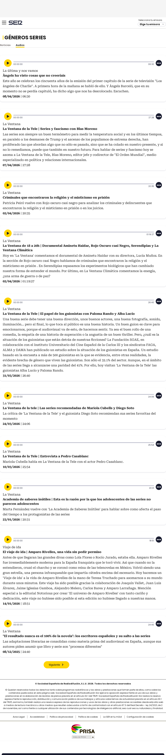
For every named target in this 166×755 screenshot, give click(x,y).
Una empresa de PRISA (83, 729)
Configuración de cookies (140, 717)
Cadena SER (15, 23)
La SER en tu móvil (112, 717)
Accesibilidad (37, 717)
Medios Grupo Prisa (83, 737)
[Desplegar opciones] (159, 63)
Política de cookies (88, 717)
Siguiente (54, 665)
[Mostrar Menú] (4, 22)
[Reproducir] (8, 63)
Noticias (5, 45)
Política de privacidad (61, 717)
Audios (20, 45)
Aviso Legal (19, 717)
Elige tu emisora (150, 24)
